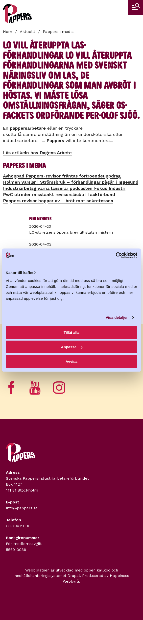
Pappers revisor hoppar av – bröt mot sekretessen (58, 200)
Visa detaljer (117, 317)
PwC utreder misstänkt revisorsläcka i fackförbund (59, 194)
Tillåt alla (71, 332)
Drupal (74, 575)
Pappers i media (58, 31)
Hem (7, 31)
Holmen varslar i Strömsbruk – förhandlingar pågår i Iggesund (70, 182)
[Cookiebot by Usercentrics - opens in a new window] (115, 255)
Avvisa (71, 361)
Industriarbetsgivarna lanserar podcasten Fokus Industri (64, 188)
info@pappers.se (22, 508)
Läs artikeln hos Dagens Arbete (37, 152)
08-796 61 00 (18, 525)
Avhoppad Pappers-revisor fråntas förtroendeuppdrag (62, 175)
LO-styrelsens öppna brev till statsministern (71, 232)
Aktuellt (27, 31)
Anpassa (71, 347)
